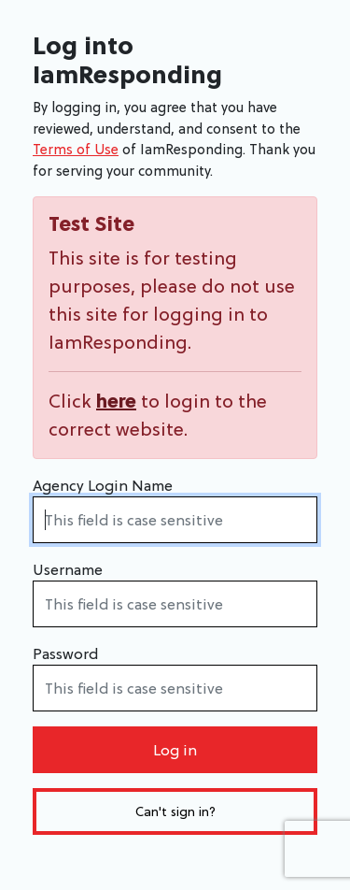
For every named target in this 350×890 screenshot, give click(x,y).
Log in (175, 749)
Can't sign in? (175, 811)
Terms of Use (76, 149)
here (116, 401)
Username (68, 569)
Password (65, 653)
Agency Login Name (103, 485)
